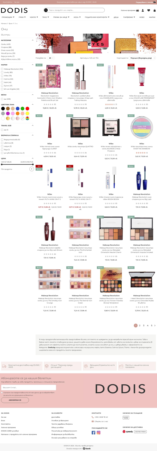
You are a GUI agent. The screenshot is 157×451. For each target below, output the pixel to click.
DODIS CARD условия (10, 431)
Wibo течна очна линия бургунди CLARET (49, 147)
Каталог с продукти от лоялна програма (19, 434)
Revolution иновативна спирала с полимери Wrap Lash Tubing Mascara (80, 98)
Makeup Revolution (49, 93)
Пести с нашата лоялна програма (137, 366)
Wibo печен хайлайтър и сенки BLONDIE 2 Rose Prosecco (111, 148)
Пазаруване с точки (146, 2)
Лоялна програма (128, 10)
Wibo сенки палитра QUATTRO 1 (80, 147)
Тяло (44, 17)
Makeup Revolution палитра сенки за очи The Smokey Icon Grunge (50, 300)
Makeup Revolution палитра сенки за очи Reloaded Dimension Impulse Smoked (141, 250)
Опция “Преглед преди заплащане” (62, 366)
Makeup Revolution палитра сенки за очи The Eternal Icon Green (80, 300)
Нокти (33, 17)
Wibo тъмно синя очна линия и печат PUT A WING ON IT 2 (50, 198)
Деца (116, 17)
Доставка (55, 417)
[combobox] (74, 10)
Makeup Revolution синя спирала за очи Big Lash (141, 198)
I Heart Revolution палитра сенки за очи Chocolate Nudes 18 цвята (142, 300)
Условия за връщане (60, 421)
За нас (16, 2)
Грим (21, 17)
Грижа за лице (60, 17)
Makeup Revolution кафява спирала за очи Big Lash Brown (49, 249)
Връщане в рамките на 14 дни (102, 366)
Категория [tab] (6, 40)
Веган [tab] (3, 95)
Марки (152, 17)
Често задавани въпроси (62, 424)
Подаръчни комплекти (96, 17)
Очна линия (7, 50)
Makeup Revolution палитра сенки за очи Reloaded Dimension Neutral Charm (111, 250)
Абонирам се (15, 400)
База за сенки (8, 56)
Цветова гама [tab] (7, 105)
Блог (3, 421)
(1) (116, 104)
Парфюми (128, 17)
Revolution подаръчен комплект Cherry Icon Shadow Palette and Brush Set (49, 98)
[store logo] (14, 10)
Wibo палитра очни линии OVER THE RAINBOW (142, 147)
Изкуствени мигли (10, 59)
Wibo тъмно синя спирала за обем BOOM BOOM (111, 198)
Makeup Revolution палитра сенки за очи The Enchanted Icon (80, 250)
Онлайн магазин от (78, 448)
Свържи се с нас (101, 421)
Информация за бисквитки (62, 434)
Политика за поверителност (64, 431)
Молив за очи (8, 53)
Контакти (7, 2)
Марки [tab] (4, 65)
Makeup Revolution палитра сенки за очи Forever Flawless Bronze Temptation (111, 300)
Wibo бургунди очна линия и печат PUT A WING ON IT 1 (80, 198)
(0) (55, 104)
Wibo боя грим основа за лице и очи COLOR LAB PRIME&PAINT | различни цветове (141, 98)
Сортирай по (122, 58)
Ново (141, 17)
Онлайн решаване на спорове (64, 438)
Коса (76, 17)
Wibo (111, 93)
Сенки (6, 44)
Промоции (7, 17)
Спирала (6, 47)
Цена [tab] (3, 158)
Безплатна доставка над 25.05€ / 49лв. (24, 366)
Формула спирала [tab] (10, 135)
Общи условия (57, 427)
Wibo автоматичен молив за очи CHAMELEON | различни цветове (111, 98)
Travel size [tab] (6, 126)
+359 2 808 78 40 (101, 417)
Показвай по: (41, 58)
